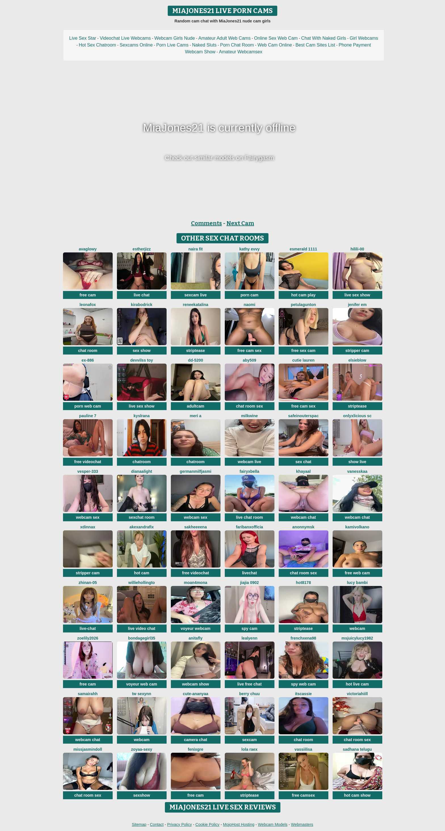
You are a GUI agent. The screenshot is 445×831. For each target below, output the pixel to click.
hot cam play (303, 295)
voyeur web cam (141, 684)
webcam (357, 628)
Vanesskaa (357, 471)
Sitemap (139, 824)
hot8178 (303, 582)
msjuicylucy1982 (357, 638)
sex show (141, 350)
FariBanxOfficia (249, 527)
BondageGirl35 (141, 638)
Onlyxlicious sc (357, 416)
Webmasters (302, 824)
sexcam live (195, 295)
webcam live (249, 461)
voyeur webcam (195, 628)
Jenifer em (357, 304)
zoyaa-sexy (141, 749)
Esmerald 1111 (303, 249)
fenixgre (195, 749)
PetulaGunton (303, 304)
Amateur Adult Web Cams (224, 38)
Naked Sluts (204, 45)
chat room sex (249, 406)
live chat (142, 295)
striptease (195, 350)
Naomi (249, 304)
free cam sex (250, 350)
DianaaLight (141, 471)
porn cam (249, 295)
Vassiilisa (303, 749)
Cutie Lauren (303, 360)
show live (357, 461)
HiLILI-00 (357, 249)
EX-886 (87, 360)
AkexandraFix (141, 527)
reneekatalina (195, 304)
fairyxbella (249, 471)
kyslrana (142, 416)
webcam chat (303, 517)
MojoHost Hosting (239, 824)
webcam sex (88, 517)
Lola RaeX (250, 749)
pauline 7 (87, 416)
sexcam (249, 739)
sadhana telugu (357, 749)
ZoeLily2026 (87, 638)
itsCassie (303, 693)
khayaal (303, 471)
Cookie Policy (208, 824)
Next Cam (240, 223)
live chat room (249, 517)
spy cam (249, 628)
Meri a (195, 416)
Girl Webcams (364, 38)
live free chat (249, 684)
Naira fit (195, 249)
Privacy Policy (179, 824)
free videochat (87, 461)
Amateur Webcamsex (241, 51)
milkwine (249, 416)
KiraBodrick (141, 304)
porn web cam (87, 406)
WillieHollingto (141, 582)
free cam (87, 295)
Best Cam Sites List (315, 45)
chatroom (142, 461)
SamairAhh (88, 693)
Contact (156, 824)
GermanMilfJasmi (195, 471)
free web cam (357, 573)
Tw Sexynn (141, 693)
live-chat (88, 628)
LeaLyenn (249, 638)
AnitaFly (195, 638)
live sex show (357, 295)
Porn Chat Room (237, 45)
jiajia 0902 (249, 582)
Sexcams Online (136, 45)
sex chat (303, 461)
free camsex (303, 795)
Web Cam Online (274, 45)
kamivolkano (357, 527)
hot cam (141, 573)
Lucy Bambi (357, 582)
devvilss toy (141, 360)
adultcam (195, 406)
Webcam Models (272, 824)
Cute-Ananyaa (195, 693)
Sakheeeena (195, 527)
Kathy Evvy (249, 249)
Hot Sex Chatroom (97, 45)
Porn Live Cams (172, 45)
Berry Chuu (249, 693)
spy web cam (303, 684)
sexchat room (141, 517)
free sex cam (303, 350)
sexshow (141, 795)
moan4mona (195, 582)
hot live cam (357, 684)
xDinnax (87, 527)
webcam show (195, 684)
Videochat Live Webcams (125, 38)
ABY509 (249, 360)
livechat (249, 573)
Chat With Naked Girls (323, 38)
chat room (87, 350)
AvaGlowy (87, 249)
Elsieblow (357, 360)
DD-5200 (195, 360)
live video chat (141, 628)
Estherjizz (142, 249)
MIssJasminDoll (87, 749)
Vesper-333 (87, 471)
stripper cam (357, 350)
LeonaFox (87, 304)
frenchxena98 (303, 638)
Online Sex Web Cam (276, 38)
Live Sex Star (82, 38)
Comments (206, 223)
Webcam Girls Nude (174, 38)
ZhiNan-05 (88, 582)
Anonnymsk (303, 527)
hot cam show (357, 795)
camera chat (195, 739)
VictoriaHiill (357, 693)
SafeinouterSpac (303, 416)
